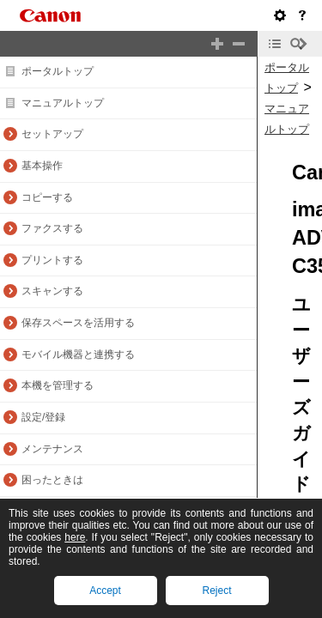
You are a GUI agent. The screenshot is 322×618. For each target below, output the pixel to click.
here (74, 537)
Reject (216, 591)
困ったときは (52, 480)
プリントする (52, 260)
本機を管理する (57, 385)
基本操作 (42, 166)
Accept (105, 591)
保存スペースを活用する (78, 323)
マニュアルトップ (62, 103)
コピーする (47, 197)
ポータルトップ (57, 71)
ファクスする (52, 228)
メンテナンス (52, 449)
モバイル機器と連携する (78, 354)
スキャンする (52, 291)
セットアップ (52, 134)
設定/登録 (43, 417)
